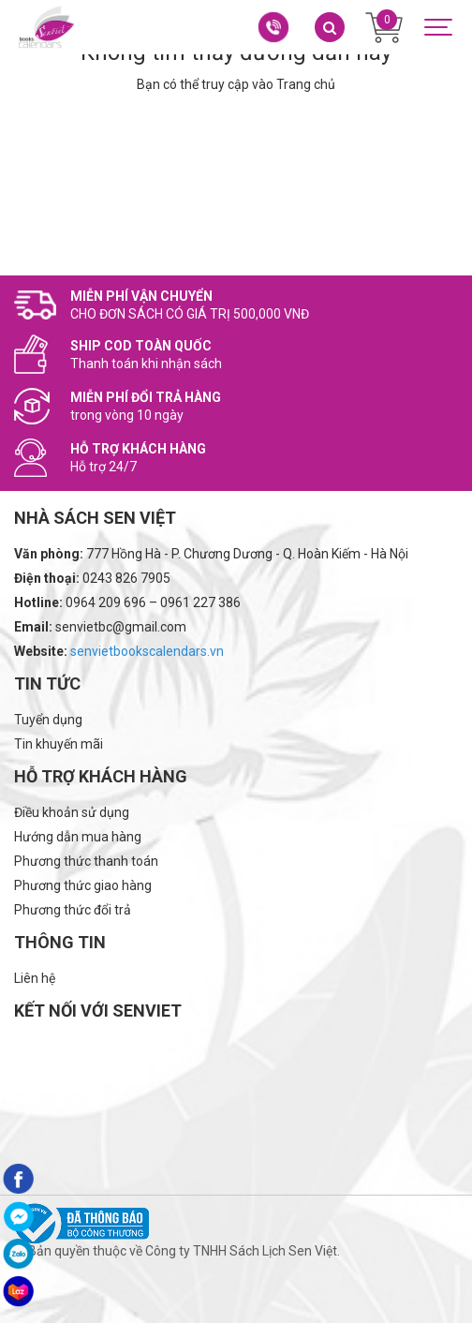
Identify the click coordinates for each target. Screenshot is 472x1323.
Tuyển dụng (48, 719)
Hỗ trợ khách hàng (100, 776)
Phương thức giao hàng (83, 885)
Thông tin (60, 942)
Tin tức (47, 683)
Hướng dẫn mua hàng (77, 836)
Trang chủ (305, 84)
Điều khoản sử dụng (71, 812)
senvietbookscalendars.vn (147, 651)
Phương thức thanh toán (86, 861)
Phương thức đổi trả (72, 909)
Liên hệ (34, 978)
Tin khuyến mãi (58, 743)
